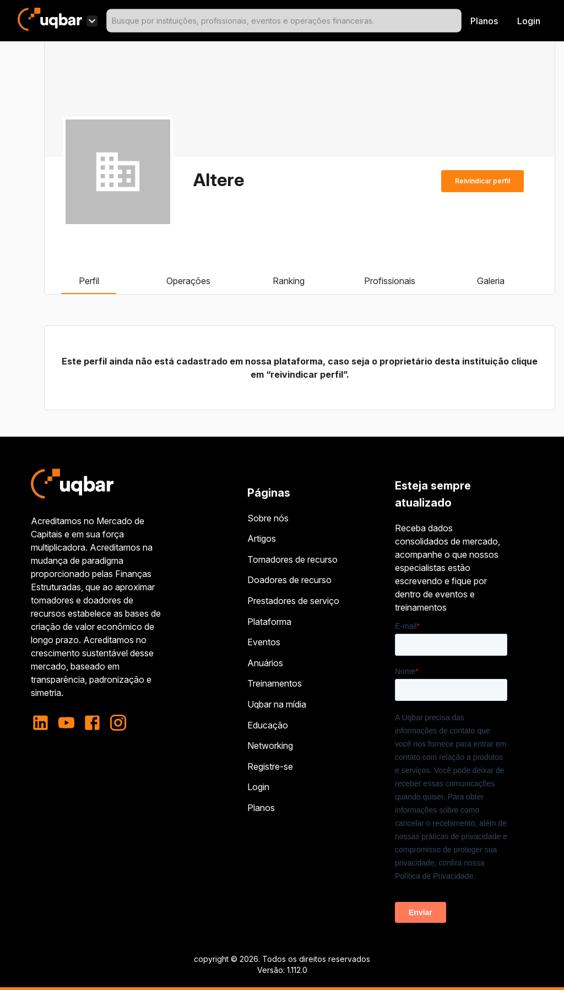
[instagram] (118, 722)
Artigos (261, 538)
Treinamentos (274, 683)
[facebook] (92, 722)
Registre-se (270, 766)
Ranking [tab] (289, 281)
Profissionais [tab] (389, 281)
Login (258, 786)
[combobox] (284, 20)
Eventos (263, 642)
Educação (267, 725)
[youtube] (66, 722)
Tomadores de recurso (292, 559)
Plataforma (269, 621)
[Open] (456, 21)
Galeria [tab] (491, 281)
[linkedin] (44, 722)
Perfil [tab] (89, 281)
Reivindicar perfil (482, 181)
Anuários (265, 662)
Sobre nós (268, 518)
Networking (270, 745)
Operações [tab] (188, 281)
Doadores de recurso (289, 579)
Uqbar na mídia (276, 704)
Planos (484, 20)
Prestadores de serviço (293, 600)
